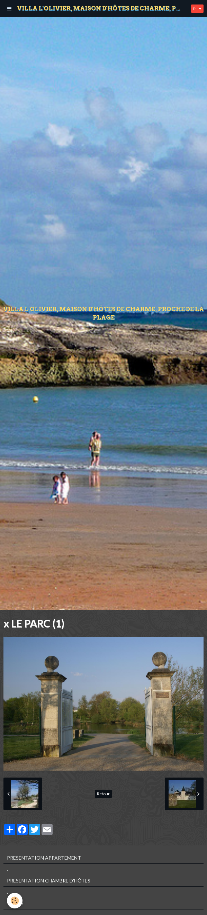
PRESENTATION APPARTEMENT (44, 858)
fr (194, 8)
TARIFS (15, 903)
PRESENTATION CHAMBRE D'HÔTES (48, 880)
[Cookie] (14, 900)
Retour (103, 793)
